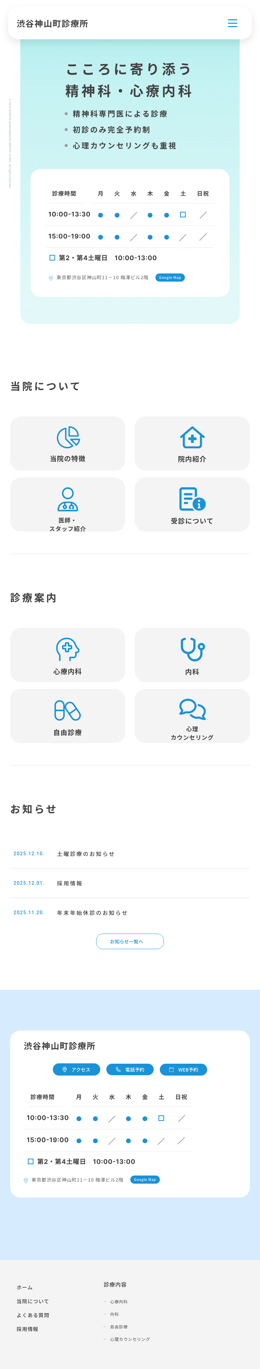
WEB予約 (183, 1069)
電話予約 (130, 1069)
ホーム (25, 1287)
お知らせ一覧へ (126, 941)
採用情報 (28, 1328)
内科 (114, 1314)
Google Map (170, 277)
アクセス (76, 1069)
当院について (33, 1301)
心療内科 (119, 1301)
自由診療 (119, 1326)
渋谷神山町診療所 (52, 23)
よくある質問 (33, 1315)
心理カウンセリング (130, 1339)
